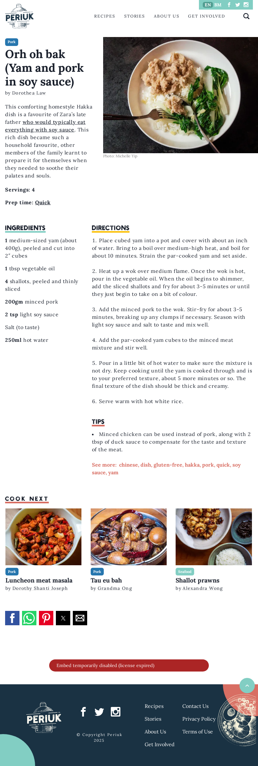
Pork (12, 42)
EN (208, 5)
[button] (12, 618)
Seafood (185, 571)
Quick (43, 202)
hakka (192, 465)
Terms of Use (197, 731)
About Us (166, 16)
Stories (134, 16)
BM (218, 5)
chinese (128, 465)
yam (113, 472)
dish (145, 465)
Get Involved (206, 16)
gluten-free (168, 465)
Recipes (104, 16)
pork (208, 465)
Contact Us (195, 706)
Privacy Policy (199, 719)
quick (223, 465)
